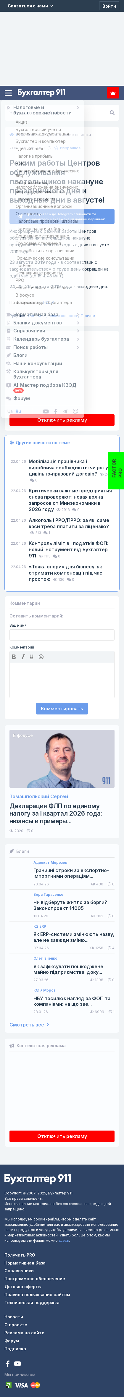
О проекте (15, 1322)
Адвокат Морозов (50, 860)
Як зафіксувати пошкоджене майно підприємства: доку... (68, 967)
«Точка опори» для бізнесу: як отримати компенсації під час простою (65, 570)
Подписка (113, 93)
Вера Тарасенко (48, 892)
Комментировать (62, 706)
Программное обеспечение (34, 1276)
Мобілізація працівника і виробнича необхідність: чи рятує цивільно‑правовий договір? (70, 465)
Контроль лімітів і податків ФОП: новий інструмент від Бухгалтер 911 (68, 547)
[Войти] (109, 5)
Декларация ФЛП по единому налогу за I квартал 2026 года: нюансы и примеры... (55, 811)
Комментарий (21, 645)
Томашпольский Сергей (38, 794)
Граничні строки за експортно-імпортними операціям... (71, 871)
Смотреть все (29, 1022)
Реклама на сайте (24, 1330)
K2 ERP (39, 924)
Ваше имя (18, 623)
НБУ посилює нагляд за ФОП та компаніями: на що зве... (71, 999)
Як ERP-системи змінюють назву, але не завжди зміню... (74, 934)
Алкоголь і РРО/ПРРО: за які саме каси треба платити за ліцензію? (69, 521)
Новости (13, 1314)
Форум (11, 1338)
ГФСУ (31, 300)
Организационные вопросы (52, 313)
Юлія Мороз (44, 988)
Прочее (88, 313)
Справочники (19, 1268)
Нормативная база (25, 1260)
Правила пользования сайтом (37, 1292)
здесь (64, 1238)
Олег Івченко (45, 956)
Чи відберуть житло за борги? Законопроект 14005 (70, 902)
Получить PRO (19, 1252)
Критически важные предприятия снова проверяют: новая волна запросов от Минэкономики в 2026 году (70, 497)
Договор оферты (22, 1284)
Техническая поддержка (31, 1300)
